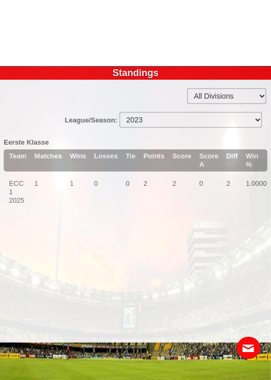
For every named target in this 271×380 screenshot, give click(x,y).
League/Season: (92, 120)
